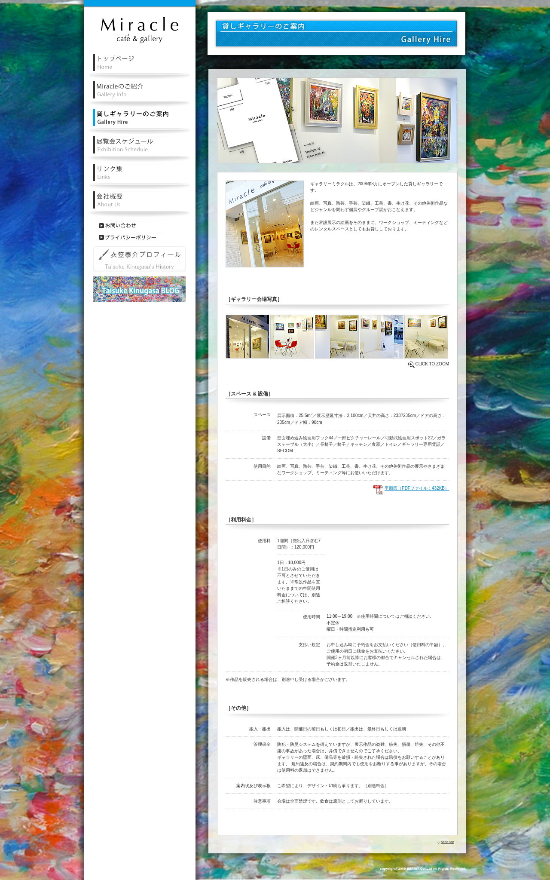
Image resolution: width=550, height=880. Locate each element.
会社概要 (139, 204)
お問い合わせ (131, 225)
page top (447, 842)
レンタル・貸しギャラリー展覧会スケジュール (139, 149)
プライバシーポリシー (131, 237)
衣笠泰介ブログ (139, 289)
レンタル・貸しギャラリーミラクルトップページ (139, 66)
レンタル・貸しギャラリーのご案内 (139, 121)
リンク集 (139, 176)
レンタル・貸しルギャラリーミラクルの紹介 (139, 94)
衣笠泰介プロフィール (139, 259)
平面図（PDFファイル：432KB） (417, 488)
